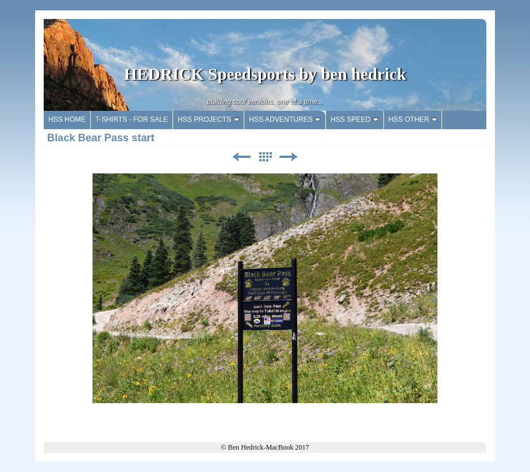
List (265, 157)
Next (288, 157)
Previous (241, 157)
